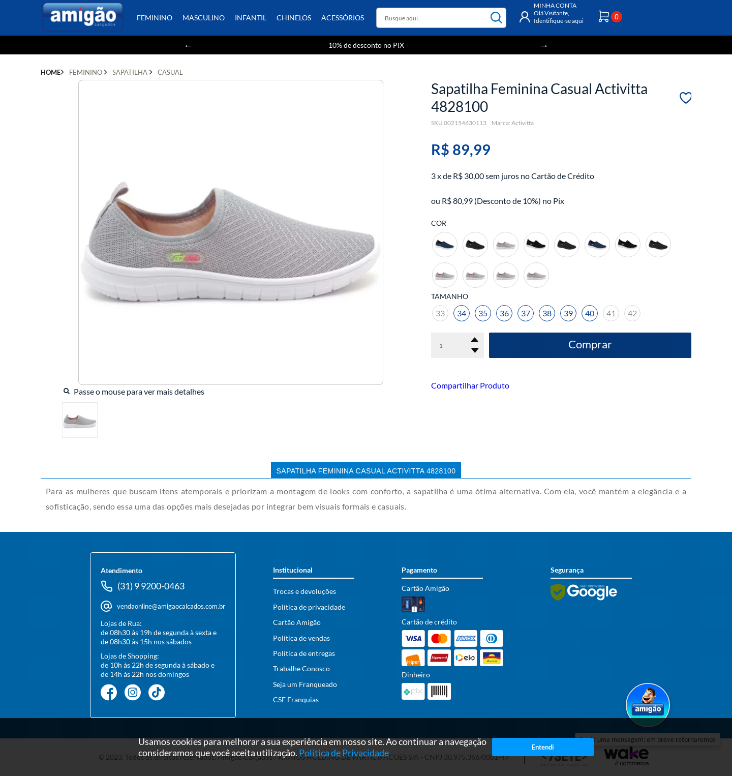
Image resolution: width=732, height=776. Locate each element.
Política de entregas (304, 653)
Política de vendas (301, 638)
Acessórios (342, 17)
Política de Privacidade (344, 752)
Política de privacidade (309, 607)
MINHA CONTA (555, 5)
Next (544, 45)
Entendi (543, 747)
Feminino (154, 17)
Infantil (250, 17)
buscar (496, 17)
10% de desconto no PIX (366, 45)
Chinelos (294, 17)
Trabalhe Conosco (301, 668)
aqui (578, 20)
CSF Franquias (296, 699)
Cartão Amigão (297, 622)
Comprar (590, 344)
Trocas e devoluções (304, 591)
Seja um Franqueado (305, 684)
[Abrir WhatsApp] (648, 706)
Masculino (203, 17)
